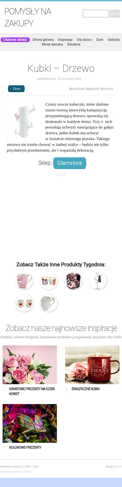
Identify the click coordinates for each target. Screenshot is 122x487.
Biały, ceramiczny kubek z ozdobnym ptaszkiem (49, 303)
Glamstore (69, 163)
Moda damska (52, 44)
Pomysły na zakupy (27, 17)
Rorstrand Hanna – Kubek (73, 281)
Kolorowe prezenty (25, 448)
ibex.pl (118, 466)
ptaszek (93, 89)
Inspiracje (65, 40)
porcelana (78, 89)
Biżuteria (73, 44)
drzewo (107, 89)
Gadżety (114, 40)
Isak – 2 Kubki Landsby (49, 281)
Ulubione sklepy (15, 40)
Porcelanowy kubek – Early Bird (24, 281)
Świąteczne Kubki (85, 389)
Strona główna (43, 40)
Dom (99, 40)
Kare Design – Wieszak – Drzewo (98, 281)
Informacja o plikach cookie (15, 471)
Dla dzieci (84, 40)
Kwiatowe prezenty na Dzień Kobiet (32, 391)
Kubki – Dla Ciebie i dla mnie (24, 303)
